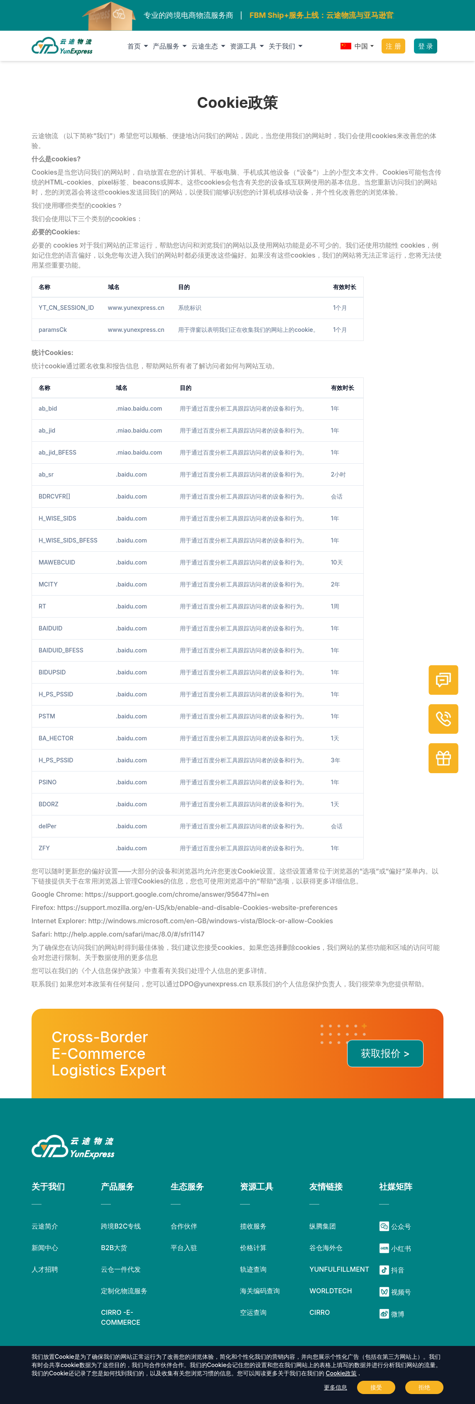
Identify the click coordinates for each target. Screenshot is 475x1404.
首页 (139, 46)
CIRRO (319, 1312)
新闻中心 (45, 1247)
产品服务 (171, 46)
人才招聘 (45, 1269)
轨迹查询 (253, 1269)
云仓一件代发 (121, 1269)
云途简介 (45, 1226)
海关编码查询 (260, 1291)
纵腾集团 (322, 1226)
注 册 (393, 46)
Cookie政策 (341, 1373)
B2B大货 (114, 1247)
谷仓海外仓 (326, 1247)
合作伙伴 (184, 1226)
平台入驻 (184, 1247)
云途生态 (209, 46)
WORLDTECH (330, 1291)
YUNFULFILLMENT (339, 1269)
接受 (376, 1387)
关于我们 (287, 46)
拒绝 (424, 1387)
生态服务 (187, 1187)
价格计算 (253, 1247)
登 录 (425, 46)
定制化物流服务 (124, 1291)
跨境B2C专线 (121, 1226)
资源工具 (248, 46)
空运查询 (253, 1312)
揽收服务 (253, 1226)
